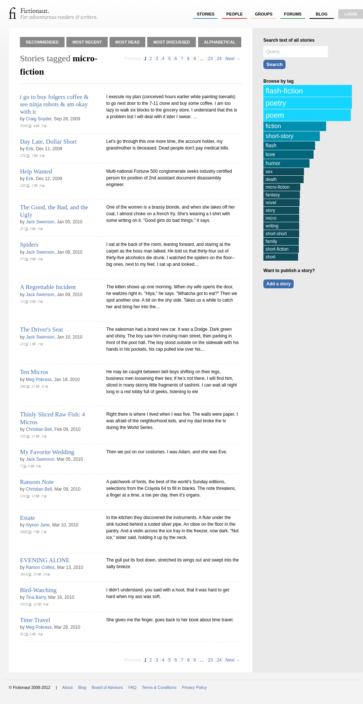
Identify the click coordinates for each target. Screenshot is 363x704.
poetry (276, 103)
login (350, 14)
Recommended (42, 42)
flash (271, 145)
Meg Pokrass (39, 379)
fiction (273, 126)
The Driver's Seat (41, 329)
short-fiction (277, 249)
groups (264, 14)
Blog (322, 14)
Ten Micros (34, 371)
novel (271, 202)
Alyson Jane (37, 525)
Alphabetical (220, 42)
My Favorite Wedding (47, 452)
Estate (27, 517)
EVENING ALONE (45, 560)
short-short (276, 233)
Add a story (278, 283)
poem (275, 115)
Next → (232, 58)
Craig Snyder (38, 118)
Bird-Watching (38, 590)
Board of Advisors (107, 687)
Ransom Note (37, 481)
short (271, 257)
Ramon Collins (40, 567)
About (67, 687)
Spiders (29, 244)
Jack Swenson (40, 221)
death (271, 179)
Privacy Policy (194, 687)
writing (272, 226)
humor (273, 163)
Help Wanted (36, 171)
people (234, 14)
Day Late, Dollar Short (48, 141)
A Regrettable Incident (48, 287)
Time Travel (35, 620)
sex (269, 171)
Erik (30, 148)
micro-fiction (278, 187)
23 (210, 58)
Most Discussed (171, 42)
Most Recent (87, 42)
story (270, 210)
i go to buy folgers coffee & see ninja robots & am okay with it (54, 104)
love (270, 154)
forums (293, 14)
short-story (280, 136)
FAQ (132, 687)
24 (219, 58)
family (271, 241)
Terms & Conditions (159, 687)
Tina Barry (36, 597)
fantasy (273, 195)
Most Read (127, 42)
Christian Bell (39, 429)
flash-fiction (284, 91)
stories (206, 14)
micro (271, 218)
